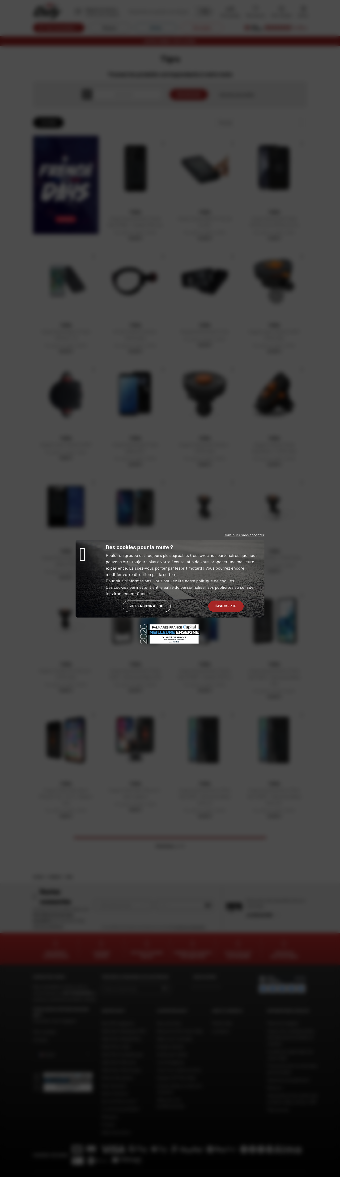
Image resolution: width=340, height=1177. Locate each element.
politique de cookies (215, 580)
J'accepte (226, 606)
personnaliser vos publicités (207, 587)
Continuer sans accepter (244, 535)
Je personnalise (146, 606)
